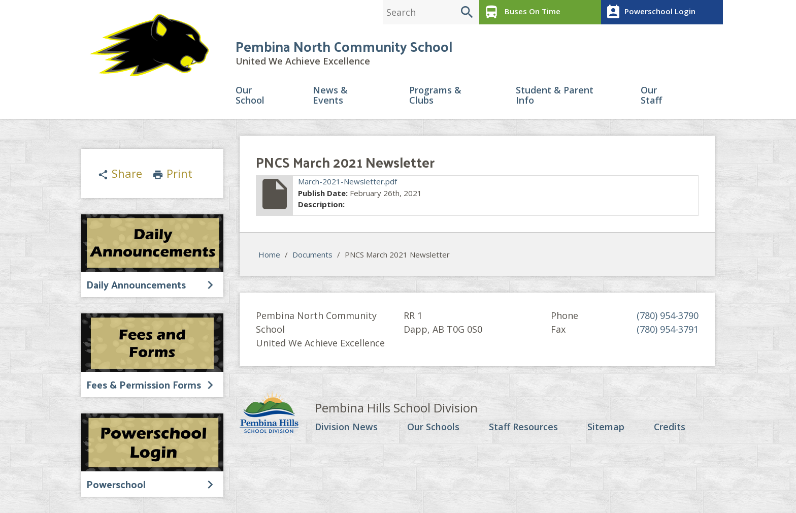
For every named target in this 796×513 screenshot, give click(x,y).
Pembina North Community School (344, 46)
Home (269, 254)
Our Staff (651, 95)
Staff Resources (522, 428)
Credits (669, 428)
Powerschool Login (649, 12)
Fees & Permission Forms (143, 384)
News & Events (330, 95)
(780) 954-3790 (668, 316)
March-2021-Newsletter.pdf (347, 182)
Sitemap (605, 428)
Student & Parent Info (554, 95)
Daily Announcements (136, 284)
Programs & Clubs (435, 95)
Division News (346, 428)
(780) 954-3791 (668, 330)
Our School (250, 95)
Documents (312, 254)
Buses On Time (521, 12)
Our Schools (433, 428)
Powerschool (116, 484)
